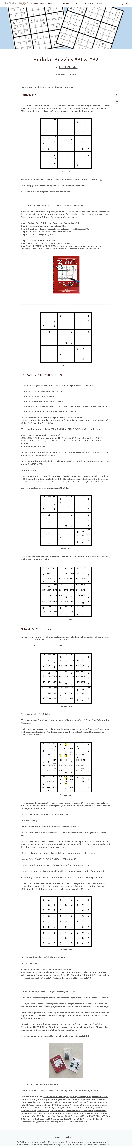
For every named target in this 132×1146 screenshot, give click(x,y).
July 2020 (35, 1119)
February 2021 (56, 1122)
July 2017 (25, 1105)
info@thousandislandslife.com (78, 1145)
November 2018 (57, 1111)
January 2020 (63, 1116)
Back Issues (63, 3)
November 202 (90, 1119)
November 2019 (34, 1116)
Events (51, 3)
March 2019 (26, 1113)
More (101, 4)
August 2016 (61, 1099)
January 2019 (87, 1111)
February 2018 (32, 1108)
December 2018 (73, 1111)
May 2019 (47, 1113)
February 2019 (100, 1111)
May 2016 (31, 1099)
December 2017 (92, 1105)
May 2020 (100, 1116)
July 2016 (50, 1099)
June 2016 (40, 1099)
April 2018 (56, 1108)
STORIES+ (76, 3)
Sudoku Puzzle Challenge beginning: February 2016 (67, 1097)
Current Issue (37, 3)
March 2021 (69, 1122)
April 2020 (90, 1116)
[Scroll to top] (117, 88)
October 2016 (89, 1099)
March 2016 (97, 1097)
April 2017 (83, 1102)
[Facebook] (117, 101)
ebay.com (54, 1084)
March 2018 (45, 1108)
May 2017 (93, 1102)
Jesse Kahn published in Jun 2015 (83, 1091)
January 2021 (43, 1122)
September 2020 (60, 1119)
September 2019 (91, 1113)
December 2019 (49, 1116)
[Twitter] (117, 95)
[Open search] (121, 4)
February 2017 (60, 1102)
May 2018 (66, 1108)
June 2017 (102, 1102)
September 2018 (28, 1111)
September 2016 (74, 1099)
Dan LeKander (68, 67)
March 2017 (73, 1102)
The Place (88, 3)
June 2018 (76, 1108)
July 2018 (86, 1108)
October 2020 (75, 1119)
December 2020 (28, 1122)
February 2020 (77, 1116)
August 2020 (46, 1119)
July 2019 (67, 1113)
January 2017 (47, 1102)
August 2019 (77, 1113)
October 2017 (63, 1105)
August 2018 (96, 1108)
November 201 (76, 1105)
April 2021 (83, 1122)
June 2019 (57, 1113)
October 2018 (43, 1111)
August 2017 (35, 1105)
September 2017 (49, 1105)
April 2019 (38, 1113)
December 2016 (34, 1102)
